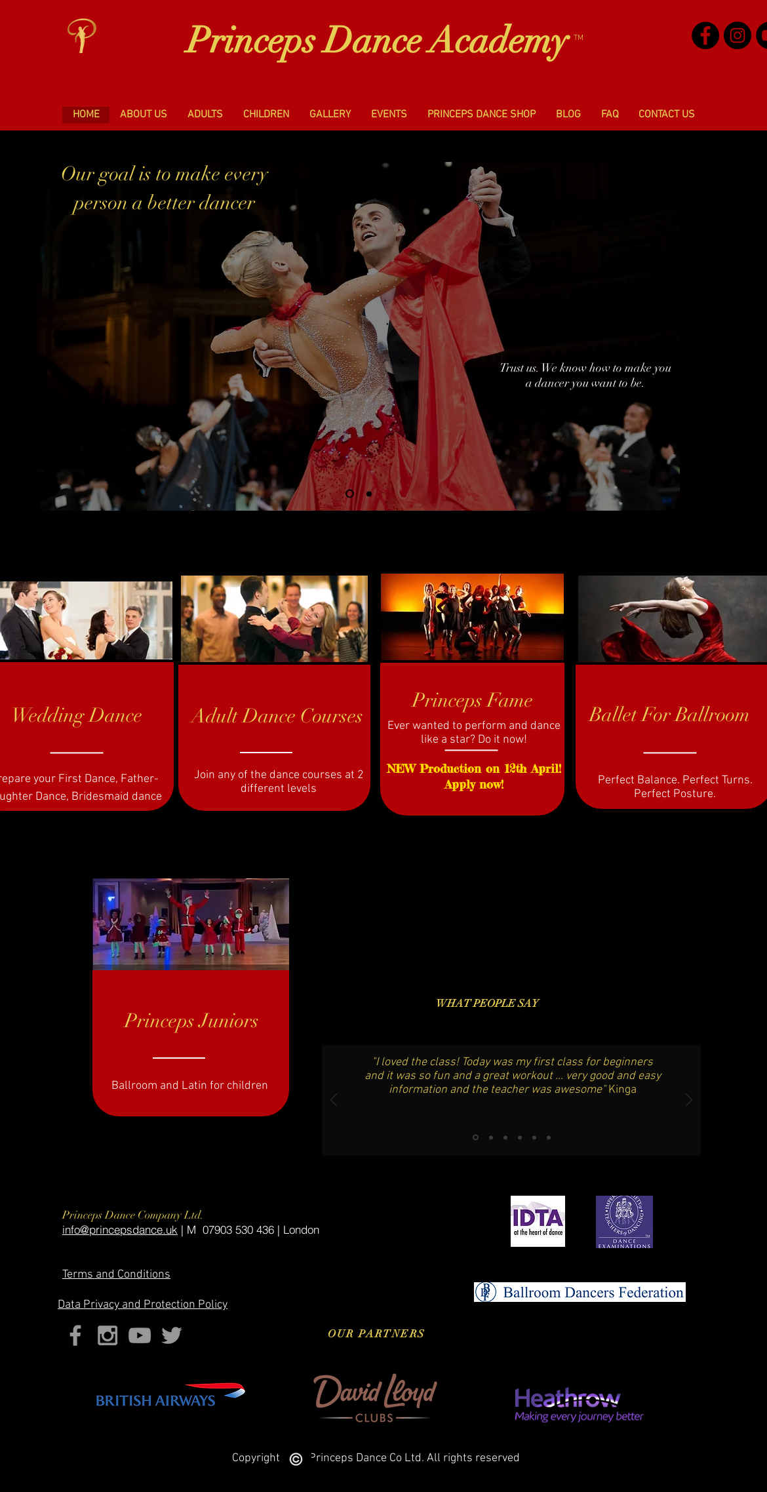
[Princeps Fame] (472, 700)
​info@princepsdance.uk (120, 1229)
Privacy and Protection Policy (142, 1305)
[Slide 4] (549, 1137)
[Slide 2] (369, 493)
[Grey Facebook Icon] (75, 1335)
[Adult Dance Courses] (277, 716)
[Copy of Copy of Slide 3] (534, 1137)
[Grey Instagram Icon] (107, 1335)
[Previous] (58, 336)
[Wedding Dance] (76, 715)
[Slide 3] (505, 1137)
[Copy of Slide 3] (520, 1137)
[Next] (658, 336)
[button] (143, 115)
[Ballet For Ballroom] (670, 715)
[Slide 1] (349, 494)
